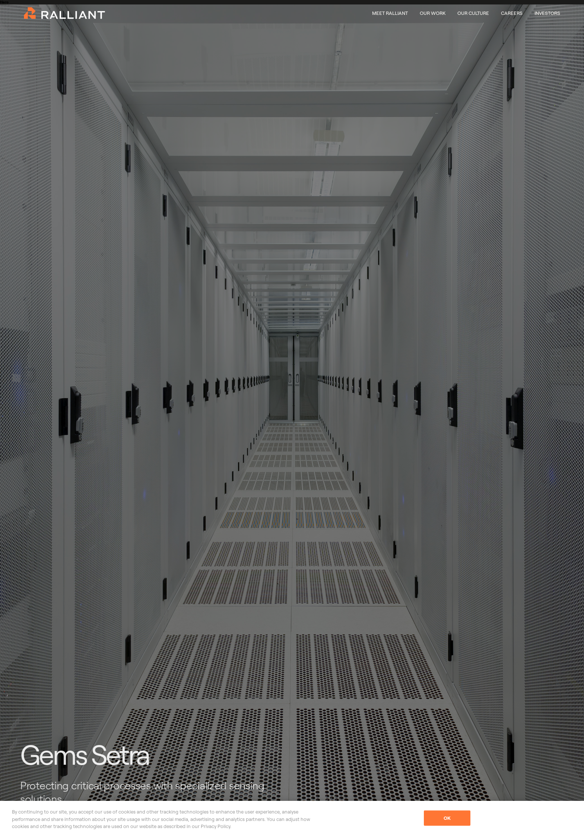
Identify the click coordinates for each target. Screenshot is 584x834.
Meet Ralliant (390, 13)
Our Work (432, 13)
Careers (512, 13)
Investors (547, 13)
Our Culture (473, 13)
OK (447, 818)
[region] (292, 817)
